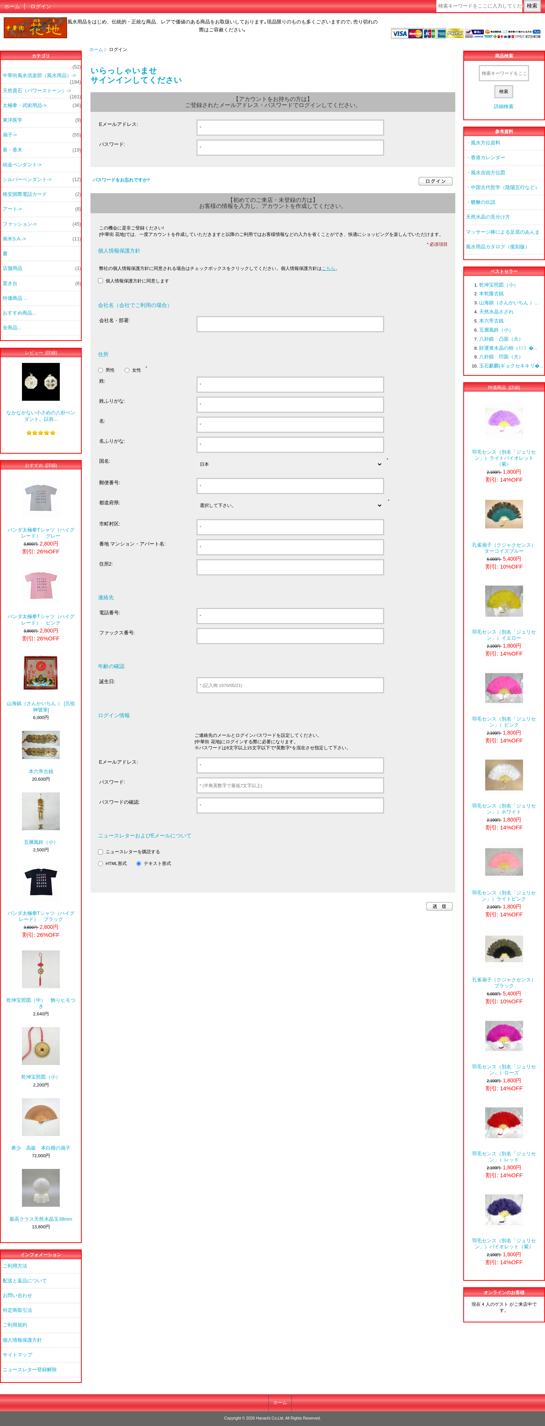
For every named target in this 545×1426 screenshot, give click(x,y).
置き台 (42, 284)
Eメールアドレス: (118, 124)
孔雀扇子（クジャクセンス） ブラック (506, 959)
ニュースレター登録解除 (30, 1369)
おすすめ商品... (19, 313)
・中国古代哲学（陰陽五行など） (503, 187)
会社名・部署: (114, 320)
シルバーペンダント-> (42, 180)
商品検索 (504, 56)
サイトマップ (17, 1355)
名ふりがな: (112, 441)
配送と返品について (25, 1280)
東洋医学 (42, 120)
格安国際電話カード (42, 194)
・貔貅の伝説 (480, 202)
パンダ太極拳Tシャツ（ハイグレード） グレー (41, 509)
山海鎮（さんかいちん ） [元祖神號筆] (41, 683)
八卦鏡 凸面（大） (501, 339)
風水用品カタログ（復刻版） (498, 247)
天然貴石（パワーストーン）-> (42, 93)
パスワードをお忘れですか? (121, 179)
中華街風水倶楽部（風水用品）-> (42, 77)
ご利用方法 (15, 1266)
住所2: (106, 564)
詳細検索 (504, 106)
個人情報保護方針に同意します (137, 280)
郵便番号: (109, 482)
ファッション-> (42, 224)
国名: (105, 461)
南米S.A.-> (42, 239)
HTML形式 (116, 863)
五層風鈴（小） (41, 818)
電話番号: (109, 612)
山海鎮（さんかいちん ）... (509, 302)
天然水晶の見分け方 (488, 217)
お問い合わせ (17, 1295)
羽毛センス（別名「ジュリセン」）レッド (504, 1133)
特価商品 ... (15, 298)
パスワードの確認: (119, 802)
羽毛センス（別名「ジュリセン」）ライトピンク (504, 872)
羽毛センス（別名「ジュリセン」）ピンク (504, 698)
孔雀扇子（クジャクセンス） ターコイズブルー (506, 524)
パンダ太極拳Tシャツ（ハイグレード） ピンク (41, 596)
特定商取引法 (17, 1310)
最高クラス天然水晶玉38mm (40, 1195)
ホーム (12, 6)
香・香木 (42, 150)
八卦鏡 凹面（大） (501, 357)
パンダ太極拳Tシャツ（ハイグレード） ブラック (41, 892)
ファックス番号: (117, 633)
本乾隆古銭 (491, 293)
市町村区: (109, 524)
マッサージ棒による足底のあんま (503, 232)
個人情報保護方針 (22, 1340)
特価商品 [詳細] (504, 387)
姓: (102, 381)
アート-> (42, 209)
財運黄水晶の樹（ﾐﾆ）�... (508, 348)
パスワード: (112, 144)
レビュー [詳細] (41, 352)
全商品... (12, 327)
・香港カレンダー (485, 157)
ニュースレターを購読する (133, 851)
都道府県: (109, 502)
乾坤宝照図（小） (41, 1053)
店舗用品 (42, 268)
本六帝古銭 (41, 752)
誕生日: (107, 681)
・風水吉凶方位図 (485, 172)
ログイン (40, 6)
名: (102, 421)
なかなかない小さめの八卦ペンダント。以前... (40, 392)
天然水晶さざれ (496, 312)
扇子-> (42, 135)
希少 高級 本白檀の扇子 (40, 1124)
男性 (110, 369)
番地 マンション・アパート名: (132, 544)
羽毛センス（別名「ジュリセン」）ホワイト (504, 785)
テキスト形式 (157, 863)
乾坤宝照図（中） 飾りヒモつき (40, 979)
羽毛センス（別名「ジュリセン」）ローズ (504, 1046)
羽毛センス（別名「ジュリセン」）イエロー (504, 611)
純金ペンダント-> (22, 164)
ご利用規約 (15, 1325)
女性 (136, 369)
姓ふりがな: (112, 401)
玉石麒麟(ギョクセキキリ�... (511, 366)
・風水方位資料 (483, 143)
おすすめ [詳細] (41, 465)
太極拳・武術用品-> (42, 105)
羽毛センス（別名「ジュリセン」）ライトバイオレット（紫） (504, 434)
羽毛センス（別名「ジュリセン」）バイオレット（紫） (504, 1220)
